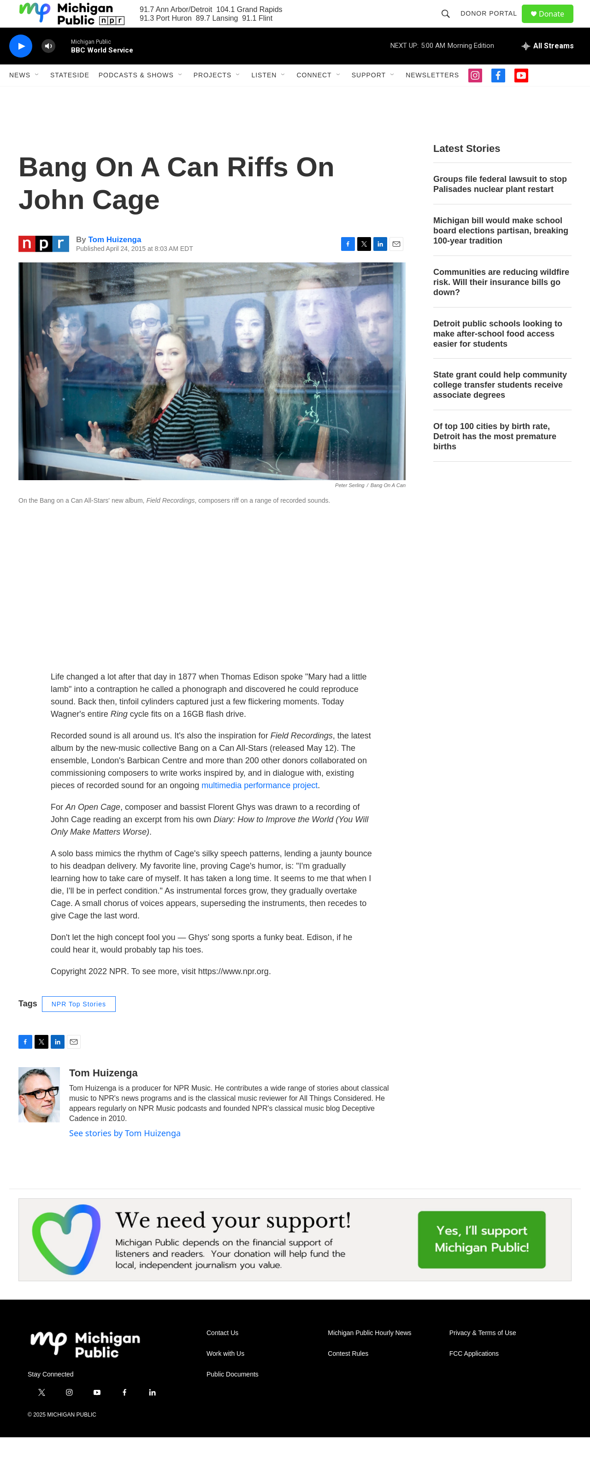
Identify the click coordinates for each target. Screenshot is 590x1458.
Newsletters (432, 95)
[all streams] (548, 66)
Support (369, 95)
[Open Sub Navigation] (37, 95)
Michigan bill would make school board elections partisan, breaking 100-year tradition (500, 251)
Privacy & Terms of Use (482, 1353)
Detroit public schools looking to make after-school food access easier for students (497, 354)
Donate (557, 24)
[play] (20, 67)
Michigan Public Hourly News (369, 1353)
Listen (264, 95)
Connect (313, 95)
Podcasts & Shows (136, 95)
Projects (213, 95)
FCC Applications (474, 1374)
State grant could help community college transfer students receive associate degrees (500, 405)
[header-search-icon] (450, 24)
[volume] (48, 67)
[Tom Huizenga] (39, 1115)
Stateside (69, 95)
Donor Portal (493, 24)
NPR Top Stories (79, 1024)
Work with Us (225, 1374)
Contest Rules (348, 1374)
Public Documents (232, 1395)
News (19, 95)
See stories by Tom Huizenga (125, 1153)
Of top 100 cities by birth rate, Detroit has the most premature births (494, 457)
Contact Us (222, 1353)
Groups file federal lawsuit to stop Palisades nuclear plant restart (500, 205)
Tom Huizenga (114, 260)
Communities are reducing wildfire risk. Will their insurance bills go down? (501, 303)
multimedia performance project (259, 806)
